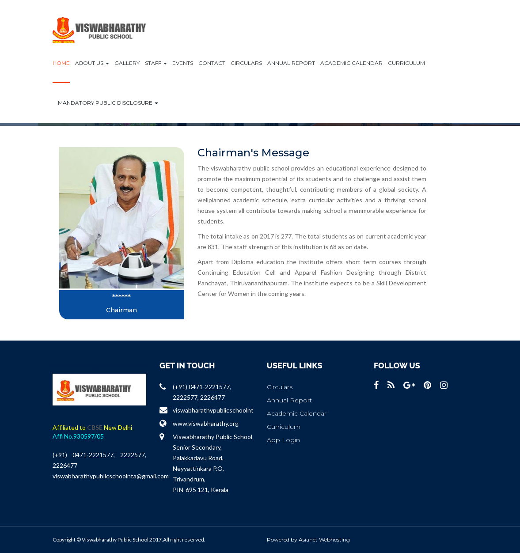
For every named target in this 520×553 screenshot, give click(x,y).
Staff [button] (156, 63)
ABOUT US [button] (92, 63)
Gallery (127, 63)
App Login (283, 440)
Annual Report (291, 63)
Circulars (246, 63)
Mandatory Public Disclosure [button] (108, 102)
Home (61, 63)
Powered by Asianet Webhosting (308, 539)
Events (182, 63)
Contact (211, 63)
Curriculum (406, 63)
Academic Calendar (351, 63)
